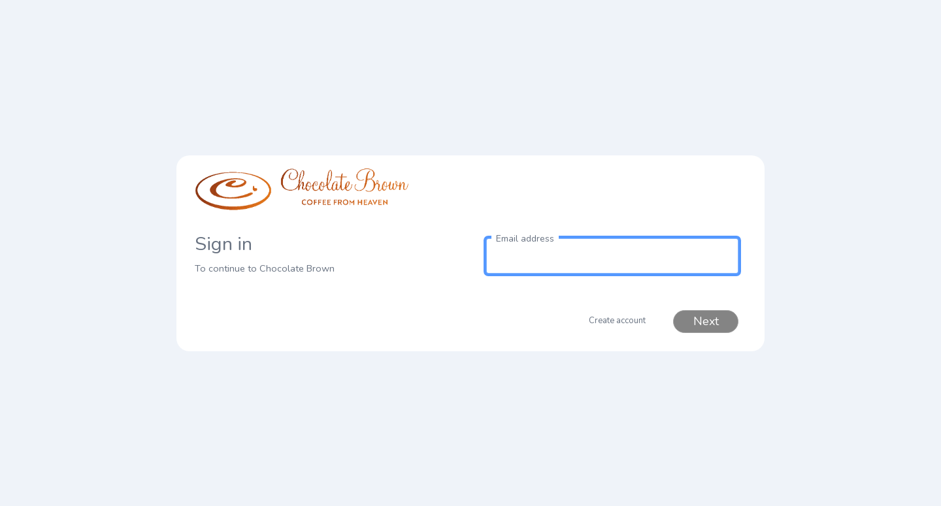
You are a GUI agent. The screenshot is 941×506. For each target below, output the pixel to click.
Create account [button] (617, 320)
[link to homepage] (329, 195)
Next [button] (706, 321)
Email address (525, 238)
